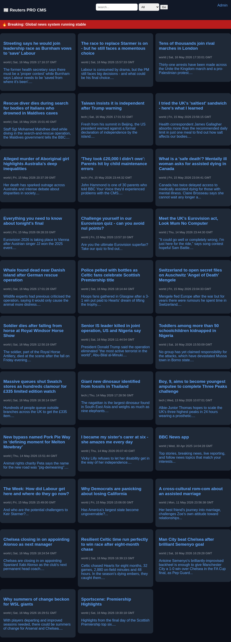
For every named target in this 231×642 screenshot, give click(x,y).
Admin (222, 5)
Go (164, 7)
